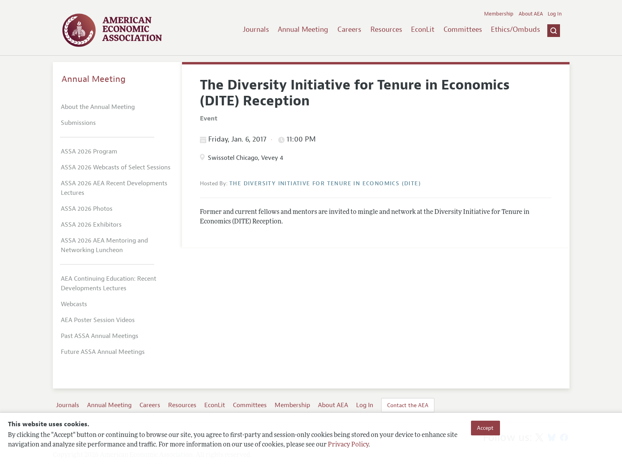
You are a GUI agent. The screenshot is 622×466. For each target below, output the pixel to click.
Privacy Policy (348, 445)
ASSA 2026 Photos (86, 209)
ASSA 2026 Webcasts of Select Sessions (116, 167)
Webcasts (74, 304)
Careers (349, 29)
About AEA (531, 14)
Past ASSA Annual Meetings (99, 336)
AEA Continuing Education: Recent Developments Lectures (108, 283)
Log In (555, 14)
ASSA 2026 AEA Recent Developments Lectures (114, 188)
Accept (485, 427)
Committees (463, 29)
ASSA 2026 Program (89, 151)
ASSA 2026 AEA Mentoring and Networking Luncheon (104, 245)
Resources (386, 29)
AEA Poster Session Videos (98, 320)
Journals (256, 29)
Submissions (78, 123)
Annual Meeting (303, 29)
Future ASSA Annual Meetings (103, 352)
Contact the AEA (407, 405)
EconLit (422, 29)
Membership (498, 14)
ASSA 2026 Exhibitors (91, 225)
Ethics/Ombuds (515, 29)
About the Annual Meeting (98, 107)
